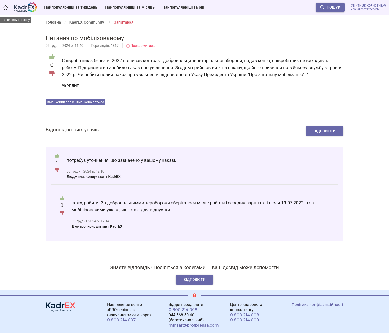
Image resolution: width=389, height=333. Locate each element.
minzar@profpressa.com (194, 325)
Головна (53, 22)
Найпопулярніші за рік (183, 7)
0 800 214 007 (121, 320)
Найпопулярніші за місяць (130, 7)
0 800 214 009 (244, 320)
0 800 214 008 (183, 309)
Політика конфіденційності (317, 304)
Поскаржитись (140, 46)
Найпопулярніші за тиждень (70, 7)
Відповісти (325, 131)
